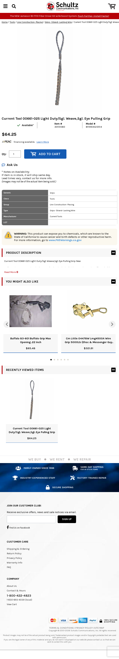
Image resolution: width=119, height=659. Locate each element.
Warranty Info (14, 568)
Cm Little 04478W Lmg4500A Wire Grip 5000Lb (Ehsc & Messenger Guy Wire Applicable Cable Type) (88, 346)
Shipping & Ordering (18, 554)
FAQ (9, 573)
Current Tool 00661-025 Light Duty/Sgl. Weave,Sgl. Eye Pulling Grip (32, 436)
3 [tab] (57, 365)
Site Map (99, 633)
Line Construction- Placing (30, 28)
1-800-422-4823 (19, 601)
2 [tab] (54, 365)
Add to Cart (45, 160)
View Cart (12, 610)
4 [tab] (61, 365)
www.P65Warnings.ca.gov (65, 245)
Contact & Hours (16, 596)
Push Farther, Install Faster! (93, 21)
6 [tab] (68, 365)
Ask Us (10, 171)
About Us (12, 591)
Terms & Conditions (61, 633)
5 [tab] (64, 365)
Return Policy (14, 559)
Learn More (43, 147)
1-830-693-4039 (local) (19, 605)
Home (5, 28)
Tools (12, 28)
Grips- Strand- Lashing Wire (58, 28)
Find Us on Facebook (18, 533)
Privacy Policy (14, 563)
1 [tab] (51, 365)
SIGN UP (67, 524)
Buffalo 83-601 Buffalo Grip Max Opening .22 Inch (30, 346)
